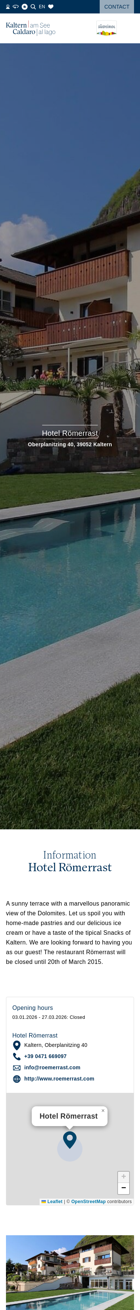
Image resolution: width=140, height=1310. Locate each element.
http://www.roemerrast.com (59, 1079)
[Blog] (25, 7)
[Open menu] (128, 28)
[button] (70, 1140)
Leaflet (51, 1201)
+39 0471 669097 (45, 1056)
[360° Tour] (16, 7)
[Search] (33, 6)
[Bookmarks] (50, 6)
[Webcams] (8, 6)
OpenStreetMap (88, 1201)
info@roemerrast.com (52, 1067)
